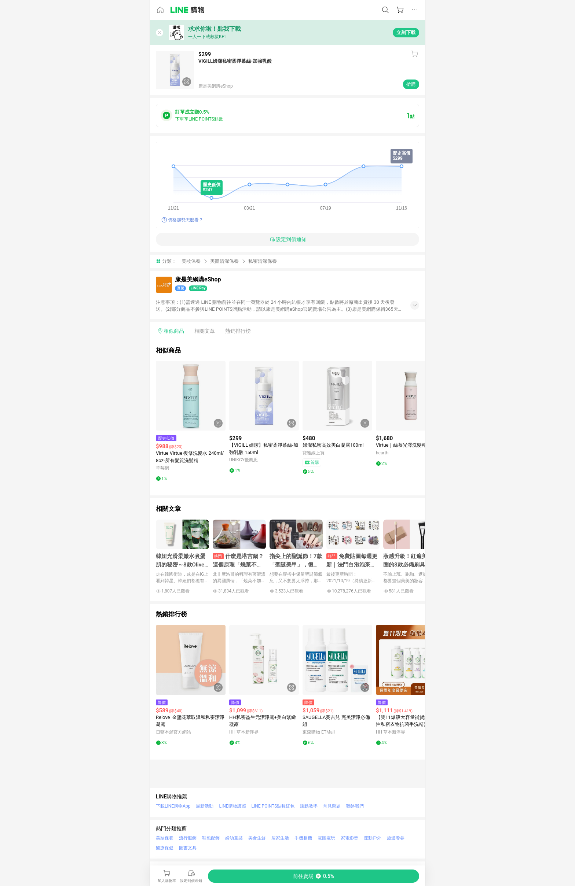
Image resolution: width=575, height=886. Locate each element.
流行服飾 (188, 838)
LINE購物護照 (232, 806)
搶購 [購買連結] (411, 84)
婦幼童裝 (234, 838)
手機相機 (303, 838)
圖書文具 (188, 847)
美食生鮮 (257, 838)
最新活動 (204, 806)
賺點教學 (309, 806)
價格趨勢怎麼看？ (185, 219)
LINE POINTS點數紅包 (273, 806)
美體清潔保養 (224, 261)
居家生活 (280, 838)
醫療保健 (164, 847)
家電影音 (349, 838)
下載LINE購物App (173, 806)
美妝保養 (191, 261)
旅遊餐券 (395, 838)
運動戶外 (372, 838)
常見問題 (332, 806)
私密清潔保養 (262, 261)
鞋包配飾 (211, 838)
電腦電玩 (326, 838)
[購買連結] (313, 876)
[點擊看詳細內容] (191, 396)
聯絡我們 (355, 806)
